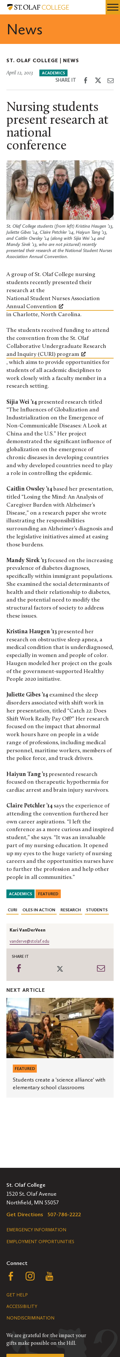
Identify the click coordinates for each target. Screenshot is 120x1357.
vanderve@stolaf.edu (29, 941)
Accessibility (21, 1306)
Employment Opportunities (40, 1241)
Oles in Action (38, 909)
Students (97, 909)
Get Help (17, 1295)
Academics (53, 73)
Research (70, 909)
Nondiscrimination (30, 1318)
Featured (48, 893)
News (71, 60)
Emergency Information (36, 1230)
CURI (12, 909)
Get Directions (24, 1214)
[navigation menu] (113, 7)
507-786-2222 (64, 1214)
